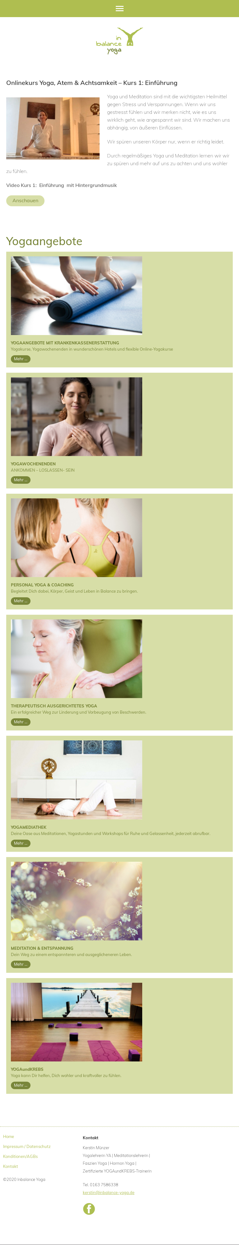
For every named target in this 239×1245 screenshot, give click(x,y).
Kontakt (10, 1166)
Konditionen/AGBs (20, 1156)
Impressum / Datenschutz (27, 1146)
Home (8, 1136)
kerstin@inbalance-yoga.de (108, 1192)
